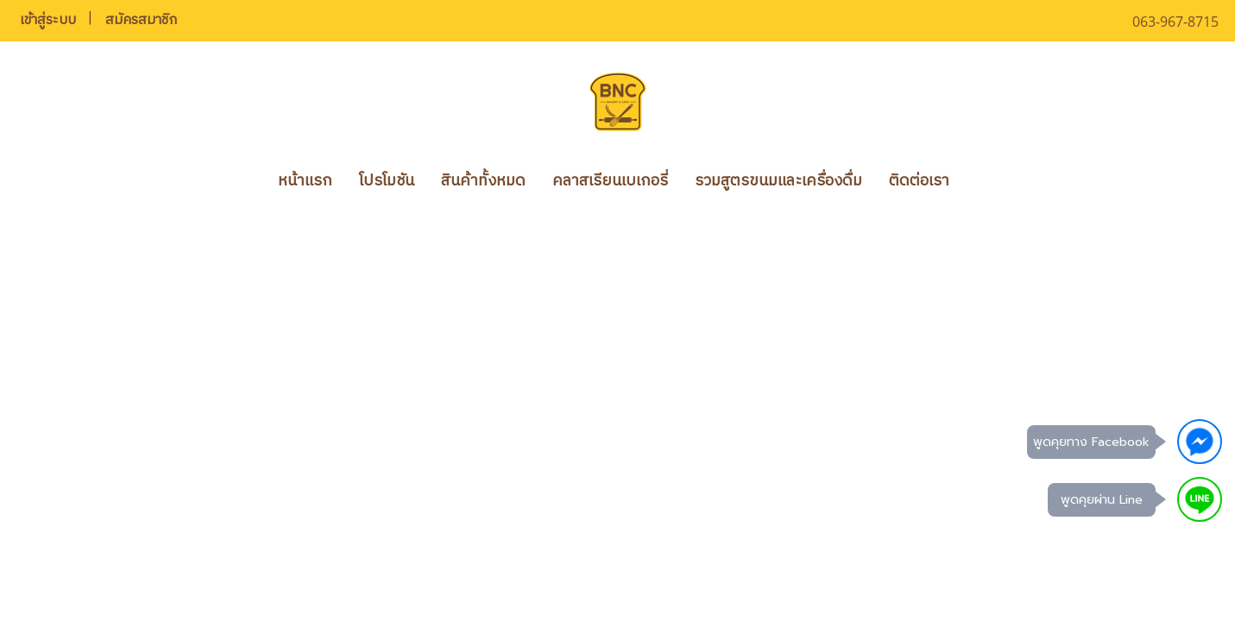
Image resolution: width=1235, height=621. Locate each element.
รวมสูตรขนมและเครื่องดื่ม (778, 181)
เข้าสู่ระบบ (48, 20)
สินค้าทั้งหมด (483, 181)
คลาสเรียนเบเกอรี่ (610, 181)
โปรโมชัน (386, 181)
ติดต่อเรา (919, 181)
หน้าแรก (305, 181)
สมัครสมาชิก (141, 20)
